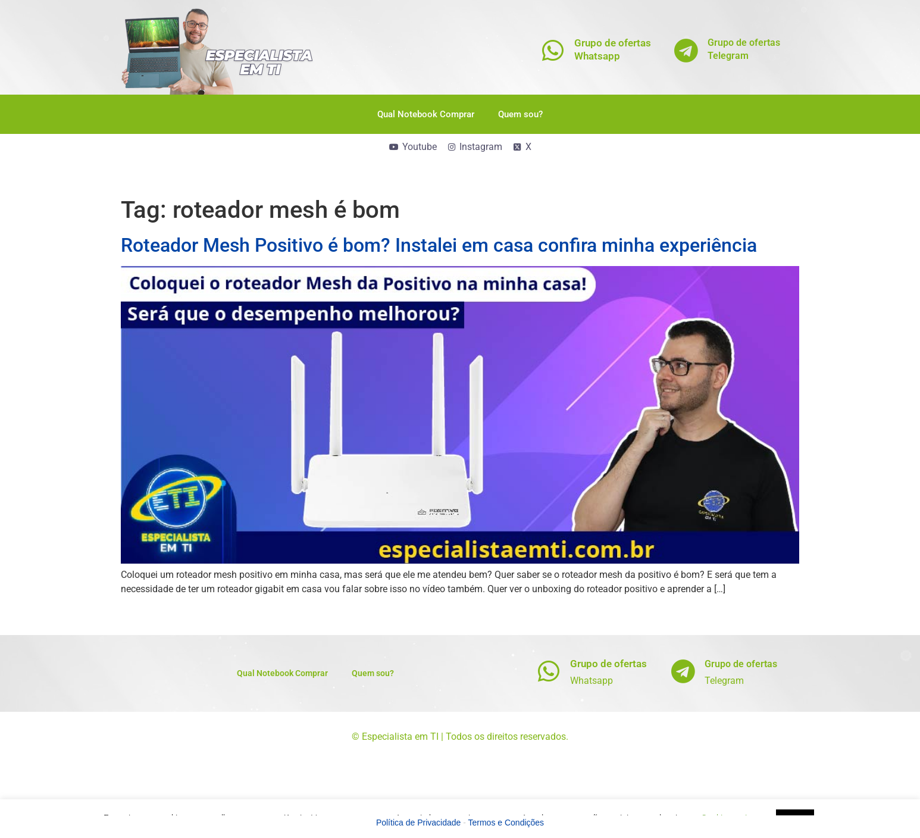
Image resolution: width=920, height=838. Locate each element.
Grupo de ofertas (608, 664)
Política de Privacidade (418, 822)
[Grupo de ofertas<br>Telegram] (686, 50)
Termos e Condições (506, 822)
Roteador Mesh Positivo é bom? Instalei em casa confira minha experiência (439, 245)
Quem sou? (520, 114)
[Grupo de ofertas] (549, 671)
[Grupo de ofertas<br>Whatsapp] (553, 50)
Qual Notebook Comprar (425, 114)
